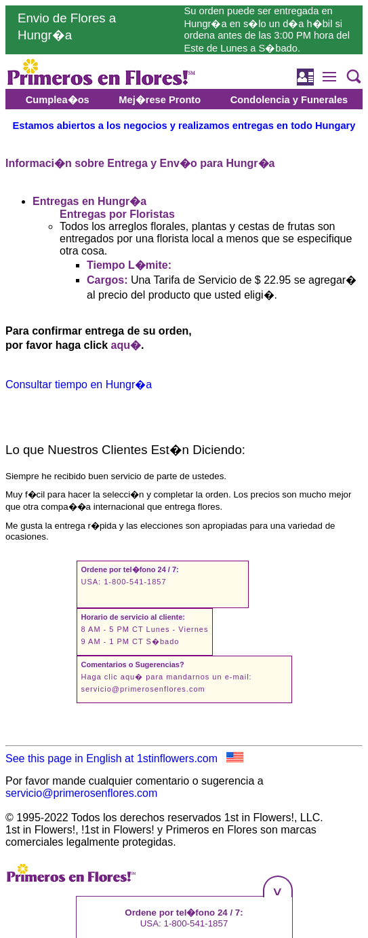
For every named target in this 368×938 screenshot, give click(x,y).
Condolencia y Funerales (289, 99)
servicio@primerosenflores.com (143, 689)
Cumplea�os (57, 99)
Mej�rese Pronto (160, 99)
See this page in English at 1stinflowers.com (124, 758)
